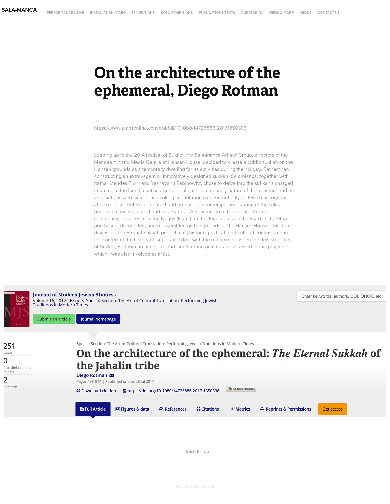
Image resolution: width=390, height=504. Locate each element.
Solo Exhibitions (177, 12)
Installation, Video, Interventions (122, 12)
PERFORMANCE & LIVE (65, 12)
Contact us (329, 12)
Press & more (281, 12)
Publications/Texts (217, 12)
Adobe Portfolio (204, 486)
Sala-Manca (18, 10)
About (305, 12)
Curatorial (252, 12)
